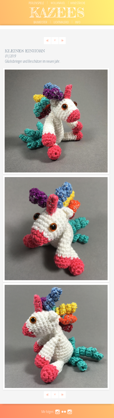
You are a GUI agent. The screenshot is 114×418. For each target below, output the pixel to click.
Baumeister (40, 22)
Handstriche (77, 3)
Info (77, 22)
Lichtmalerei (61, 22)
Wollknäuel (58, 3)
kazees (57, 12)
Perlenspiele (36, 3)
